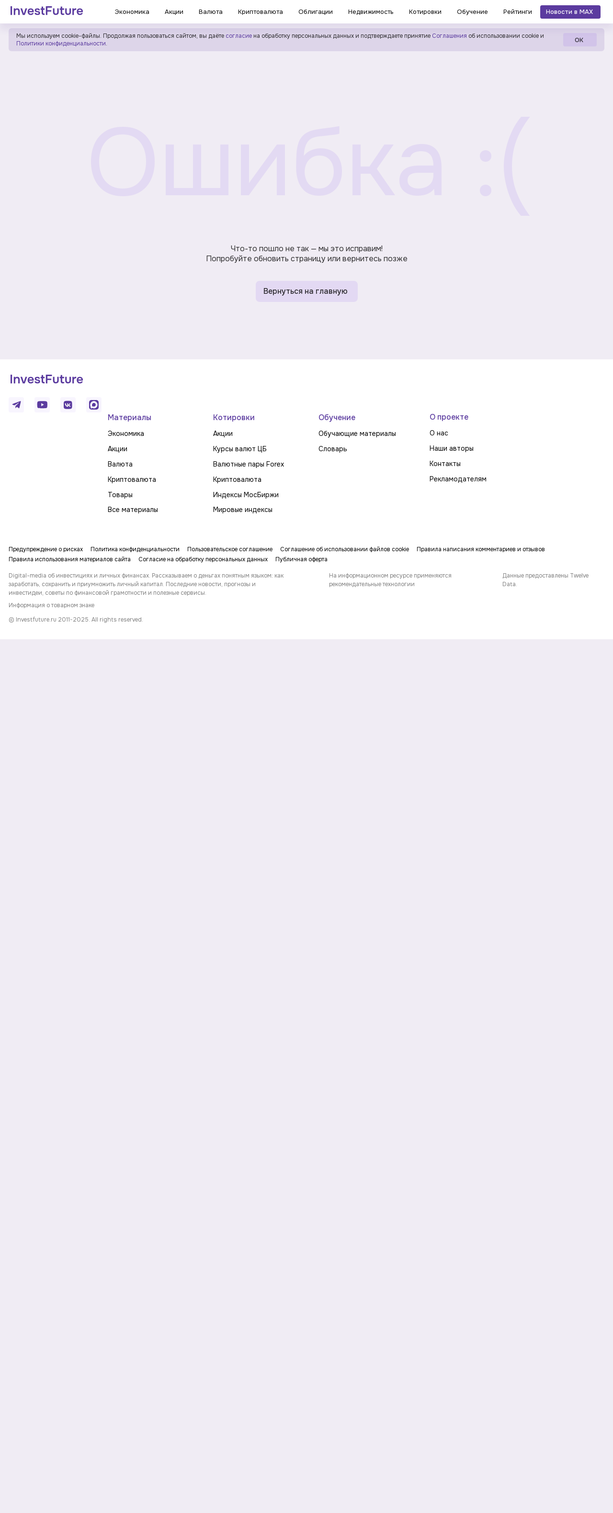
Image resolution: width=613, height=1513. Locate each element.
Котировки (234, 417)
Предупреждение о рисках (46, 549)
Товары (120, 494)
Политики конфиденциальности (61, 43)
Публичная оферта (301, 559)
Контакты (445, 463)
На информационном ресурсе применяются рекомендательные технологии (390, 580)
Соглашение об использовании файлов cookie (344, 549)
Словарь (332, 449)
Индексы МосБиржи (246, 494)
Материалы (129, 417)
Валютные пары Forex (248, 464)
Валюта (120, 464)
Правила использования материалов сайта (70, 559)
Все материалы (133, 509)
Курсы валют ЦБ (240, 449)
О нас (439, 433)
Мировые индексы (242, 509)
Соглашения (449, 36)
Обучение (336, 417)
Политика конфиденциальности (135, 549)
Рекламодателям (458, 479)
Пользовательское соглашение (229, 549)
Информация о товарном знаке (51, 605)
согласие (239, 36)
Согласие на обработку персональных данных (203, 559)
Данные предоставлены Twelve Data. (545, 580)
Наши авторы (452, 448)
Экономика (126, 433)
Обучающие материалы (357, 433)
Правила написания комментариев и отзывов (481, 549)
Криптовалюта (132, 479)
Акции (117, 449)
